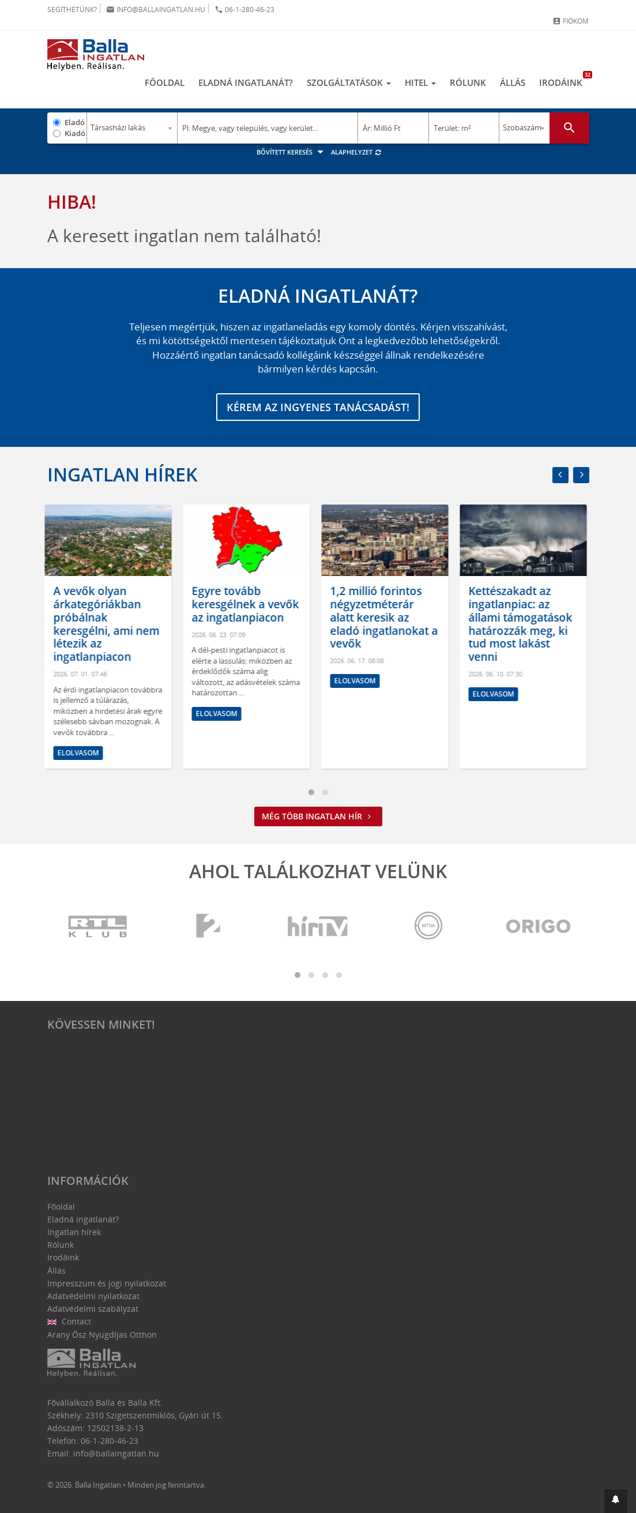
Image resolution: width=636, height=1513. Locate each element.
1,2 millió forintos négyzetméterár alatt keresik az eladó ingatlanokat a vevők (387, 617)
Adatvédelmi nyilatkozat (93, 1295)
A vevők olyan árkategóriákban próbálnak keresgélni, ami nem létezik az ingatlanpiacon (109, 624)
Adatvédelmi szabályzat (92, 1308)
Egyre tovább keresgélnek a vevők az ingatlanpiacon (248, 604)
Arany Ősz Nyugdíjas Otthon (102, 1334)
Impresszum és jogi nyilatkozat (106, 1283)
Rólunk (468, 82)
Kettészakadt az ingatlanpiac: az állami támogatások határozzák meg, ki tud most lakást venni (523, 624)
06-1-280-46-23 (244, 9)
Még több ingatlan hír (318, 816)
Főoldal (165, 82)
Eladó (75, 122)
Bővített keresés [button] (291, 152)
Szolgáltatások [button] (349, 82)
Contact (69, 1321)
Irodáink (564, 79)
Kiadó (75, 133)
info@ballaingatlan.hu (155, 9)
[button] (615, 1501)
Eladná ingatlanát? (245, 82)
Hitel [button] (420, 82)
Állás (512, 82)
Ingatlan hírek (122, 474)
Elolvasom (80, 753)
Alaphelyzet (356, 152)
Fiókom (570, 21)
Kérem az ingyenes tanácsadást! (318, 407)
